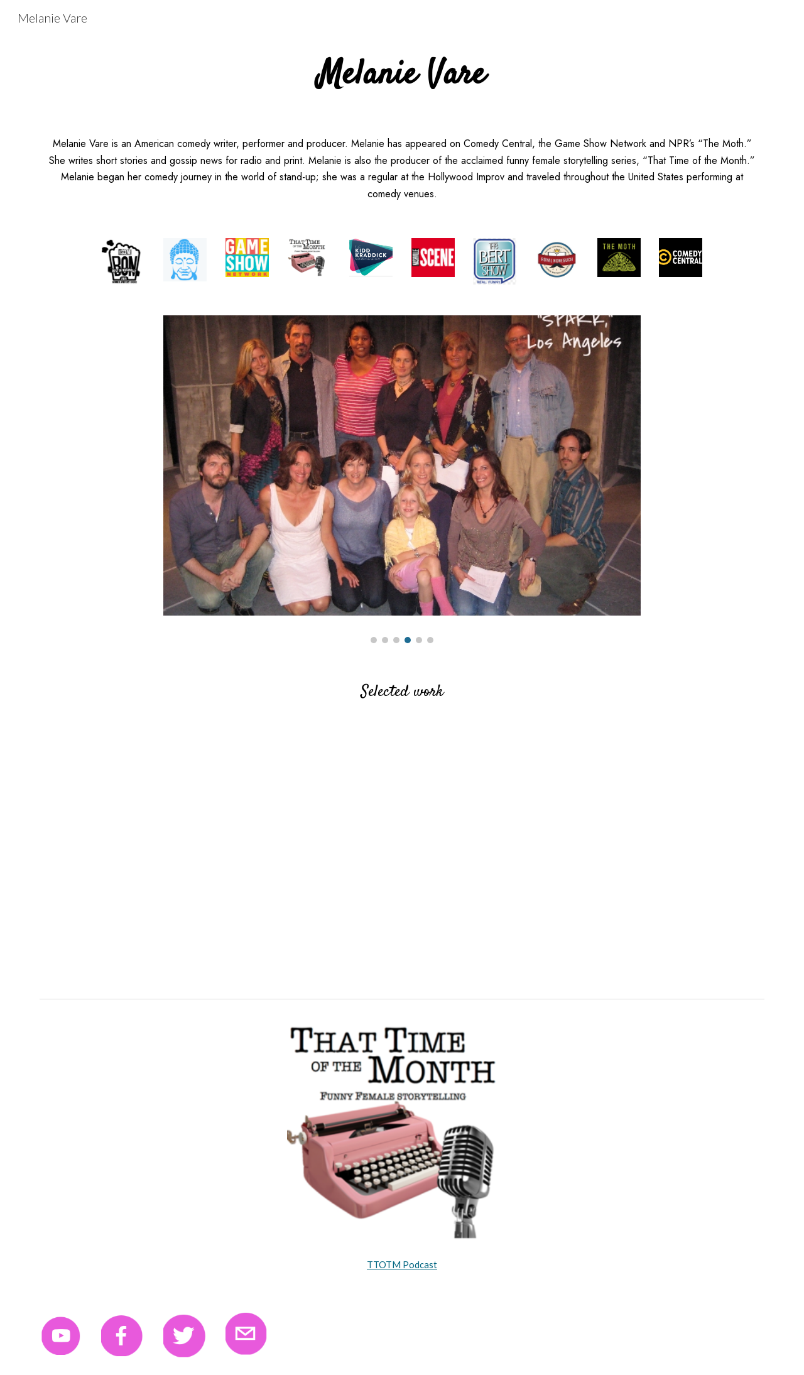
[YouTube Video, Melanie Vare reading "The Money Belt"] (216, 857)
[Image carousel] (402, 479)
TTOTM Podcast (402, 1264)
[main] (401, 75)
